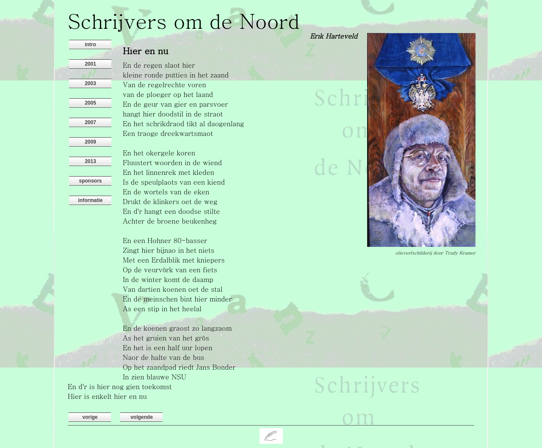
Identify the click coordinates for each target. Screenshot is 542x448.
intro (90, 44)
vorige (89, 417)
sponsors (90, 181)
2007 (90, 122)
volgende (141, 417)
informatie (90, 200)
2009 (90, 142)
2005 (90, 103)
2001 (90, 64)
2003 (90, 83)
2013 (90, 161)
